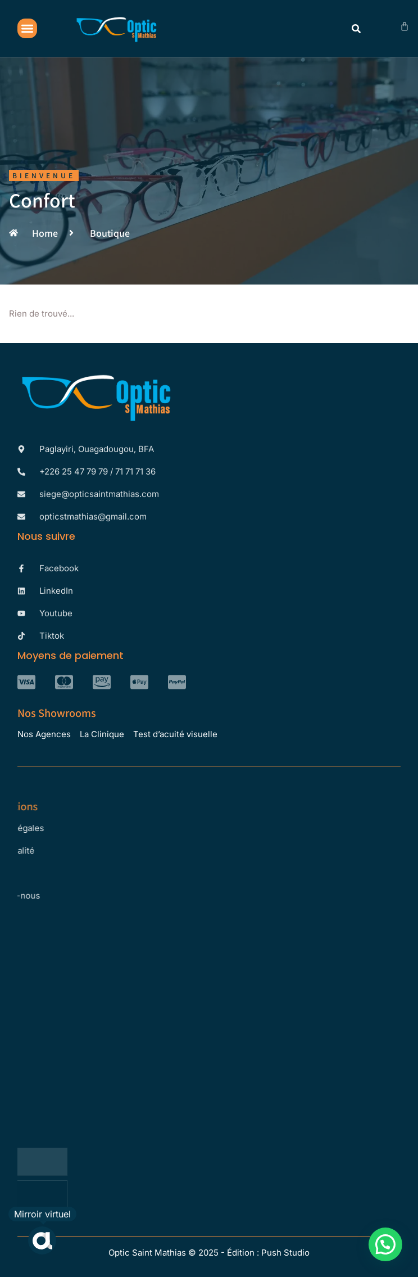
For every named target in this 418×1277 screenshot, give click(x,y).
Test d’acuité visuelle (175, 734)
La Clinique (102, 734)
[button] (27, 28)
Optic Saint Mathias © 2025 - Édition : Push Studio (209, 1252)
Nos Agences (44, 734)
